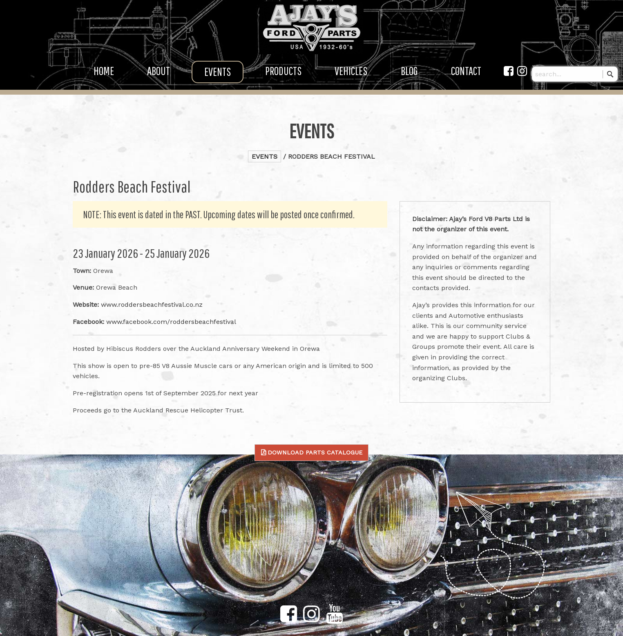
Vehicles (351, 75)
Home (104, 75)
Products (283, 75)
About (158, 75)
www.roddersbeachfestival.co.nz (152, 304)
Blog (409, 75)
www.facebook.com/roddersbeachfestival (171, 322)
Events (217, 76)
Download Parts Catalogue (315, 452)
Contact (466, 75)
